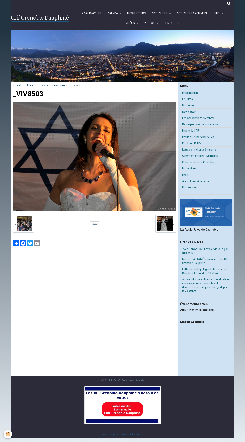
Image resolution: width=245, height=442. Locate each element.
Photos (149, 22)
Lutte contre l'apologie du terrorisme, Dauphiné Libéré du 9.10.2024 (204, 271)
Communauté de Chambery (199, 162)
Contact (170, 22)
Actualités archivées (191, 13)
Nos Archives (190, 187)
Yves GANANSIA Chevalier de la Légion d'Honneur (205, 250)
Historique (188, 105)
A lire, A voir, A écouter (195, 181)
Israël (185, 174)
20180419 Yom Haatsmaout (52, 85)
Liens (216, 13)
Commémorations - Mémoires (200, 155)
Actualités (159, 13)
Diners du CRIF (190, 130)
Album (29, 85)
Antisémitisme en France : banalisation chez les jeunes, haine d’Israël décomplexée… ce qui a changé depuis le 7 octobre (205, 285)
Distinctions (189, 168)
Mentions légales (109, 434)
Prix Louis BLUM (191, 143)
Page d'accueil (92, 13)
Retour (94, 223)
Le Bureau (188, 99)
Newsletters (136, 13)
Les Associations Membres (198, 118)
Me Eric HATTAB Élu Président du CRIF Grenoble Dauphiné (205, 261)
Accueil (17, 85)
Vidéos (130, 22)
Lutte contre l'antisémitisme (199, 149)
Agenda (113, 13)
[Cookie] (8, 434)
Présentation (190, 92)
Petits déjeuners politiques (198, 136)
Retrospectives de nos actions (200, 124)
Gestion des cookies (133, 434)
